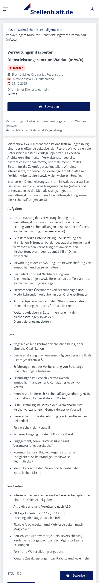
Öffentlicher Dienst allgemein (38, 30)
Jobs (10, 30)
